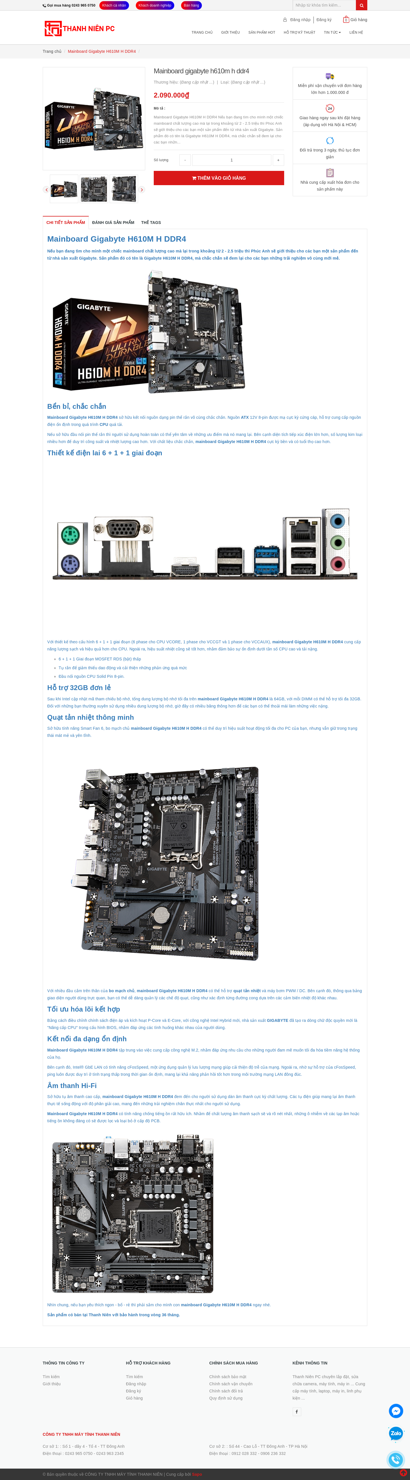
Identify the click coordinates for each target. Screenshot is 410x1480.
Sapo (197, 1474)
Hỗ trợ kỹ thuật (299, 33)
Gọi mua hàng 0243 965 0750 (71, 5)
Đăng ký (324, 19)
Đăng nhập (300, 19)
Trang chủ (202, 33)
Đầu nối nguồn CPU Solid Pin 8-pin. (92, 676)
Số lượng (161, 160)
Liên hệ (356, 33)
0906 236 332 (273, 1453)
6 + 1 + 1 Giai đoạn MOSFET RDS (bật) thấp (100, 659)
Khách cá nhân (114, 5)
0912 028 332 (244, 1453)
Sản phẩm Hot (261, 33)
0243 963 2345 (110, 1453)
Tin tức (332, 33)
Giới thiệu (230, 33)
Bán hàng (191, 5)
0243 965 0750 (79, 1453)
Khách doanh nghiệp (155, 5)
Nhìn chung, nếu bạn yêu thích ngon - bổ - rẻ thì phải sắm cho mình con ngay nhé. (159, 1305)
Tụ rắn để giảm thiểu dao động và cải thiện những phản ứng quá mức (123, 668)
